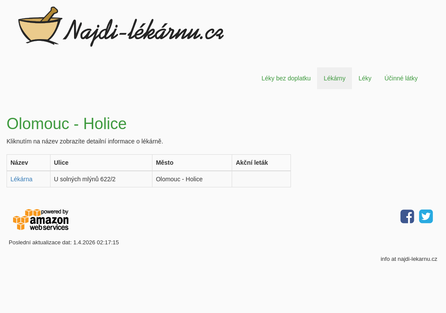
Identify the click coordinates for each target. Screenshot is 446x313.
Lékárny (334, 78)
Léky (365, 78)
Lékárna (21, 179)
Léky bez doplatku (286, 78)
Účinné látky (401, 78)
